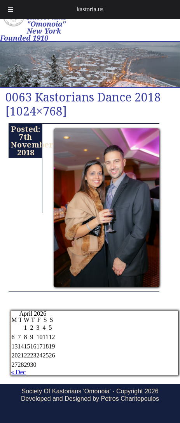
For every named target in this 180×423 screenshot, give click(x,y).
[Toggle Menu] (10, 9)
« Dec (18, 372)
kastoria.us (90, 9)
